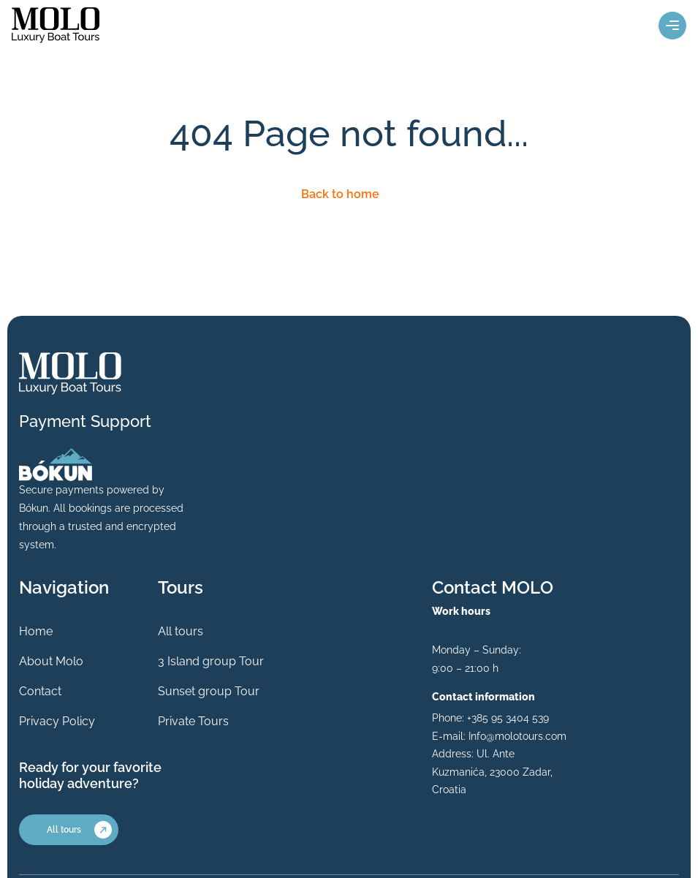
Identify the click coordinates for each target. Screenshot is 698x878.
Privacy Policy (57, 721)
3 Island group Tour (211, 661)
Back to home (340, 194)
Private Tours (193, 721)
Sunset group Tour (208, 691)
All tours (180, 631)
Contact (40, 691)
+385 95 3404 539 (508, 718)
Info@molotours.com (517, 736)
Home (36, 631)
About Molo (51, 661)
